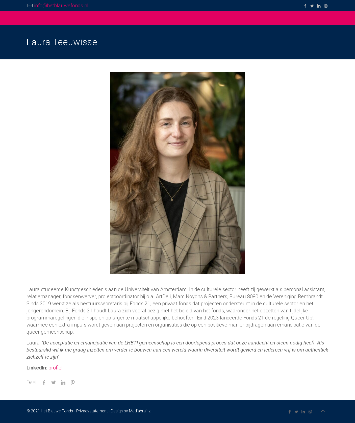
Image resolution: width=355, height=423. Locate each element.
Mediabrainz (139, 411)
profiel (55, 368)
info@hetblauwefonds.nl (61, 6)
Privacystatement (92, 411)
